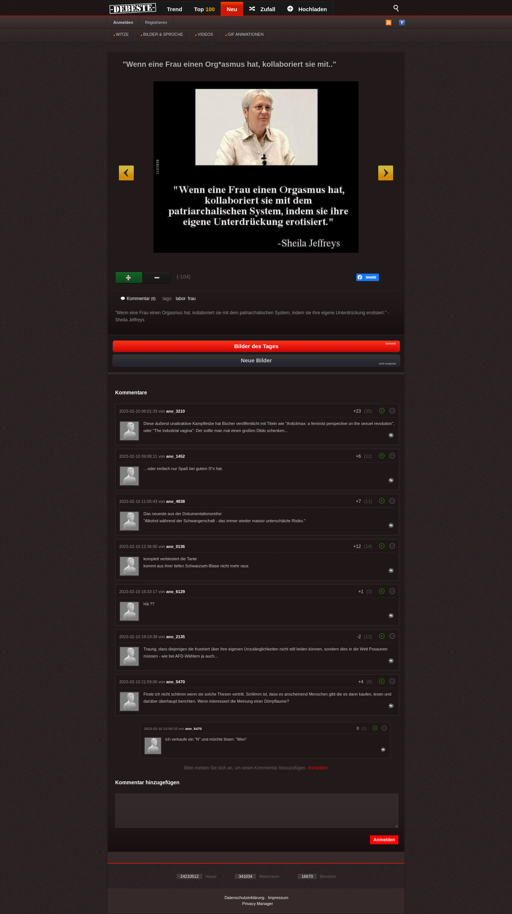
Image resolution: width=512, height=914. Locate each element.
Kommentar (138, 298)
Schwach (157, 278)
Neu (232, 9)
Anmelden (123, 22)
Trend (174, 9)
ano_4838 (175, 501)
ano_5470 (175, 682)
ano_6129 (175, 591)
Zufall (262, 9)
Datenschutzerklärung (244, 897)
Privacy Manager (257, 903)
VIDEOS (204, 34)
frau (192, 298)
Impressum (278, 897)
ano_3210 (175, 411)
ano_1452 (175, 456)
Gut (129, 278)
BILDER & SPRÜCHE (161, 34)
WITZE (121, 34)
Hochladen (307, 9)
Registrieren (156, 22)
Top (204, 9)
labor (181, 298)
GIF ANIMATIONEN (244, 34)
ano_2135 (175, 636)
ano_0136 (175, 546)
